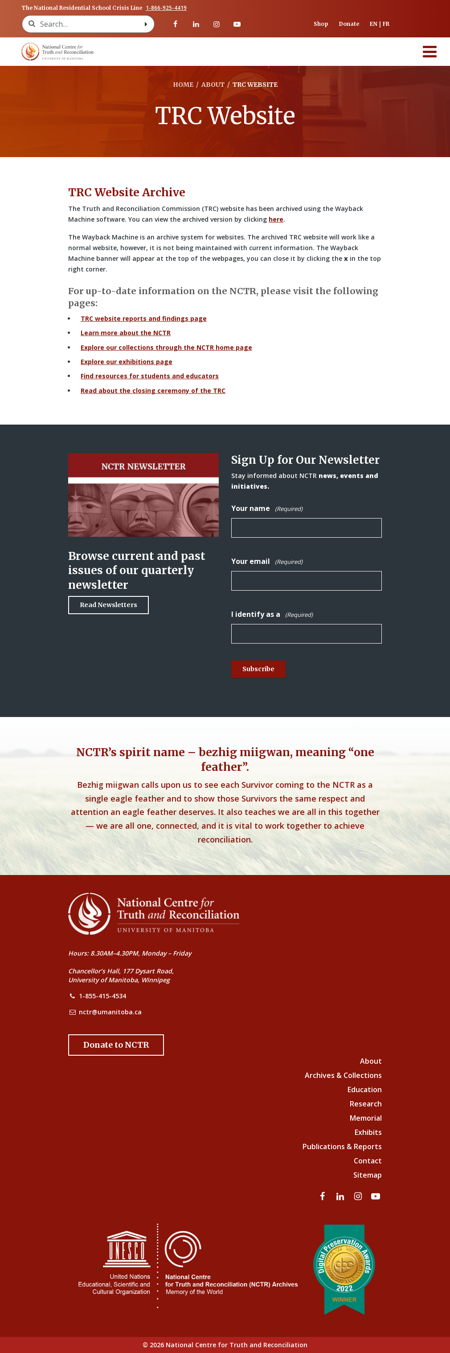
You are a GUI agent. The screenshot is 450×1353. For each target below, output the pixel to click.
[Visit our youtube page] (237, 24)
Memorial (366, 1118)
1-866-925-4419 (166, 8)
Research (366, 1104)
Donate (349, 23)
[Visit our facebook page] (175, 24)
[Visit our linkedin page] (195, 24)
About (371, 1061)
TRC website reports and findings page (144, 318)
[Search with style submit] (146, 24)
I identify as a (272, 614)
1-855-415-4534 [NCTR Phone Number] (102, 996)
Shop (321, 23)
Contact (368, 1161)
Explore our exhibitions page (126, 361)
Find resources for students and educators (150, 376)
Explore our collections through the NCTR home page (166, 347)
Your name (267, 508)
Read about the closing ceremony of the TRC (153, 390)
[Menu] (430, 52)
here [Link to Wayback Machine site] (276, 219)
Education (365, 1089)
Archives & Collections (343, 1075)
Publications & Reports (342, 1146)
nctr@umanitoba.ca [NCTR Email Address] (110, 1012)
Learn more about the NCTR (126, 332)
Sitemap (367, 1175)
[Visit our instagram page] (216, 24)
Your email (267, 561)
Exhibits (368, 1132)
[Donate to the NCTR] (116, 1045)
